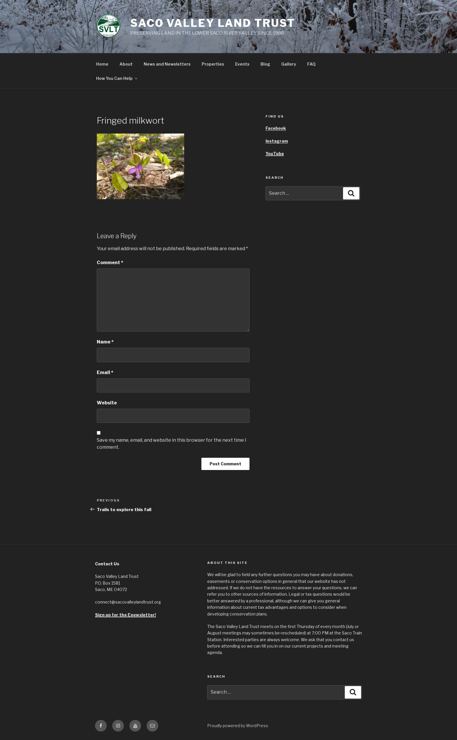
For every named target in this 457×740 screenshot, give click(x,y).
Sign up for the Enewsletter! (125, 614)
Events (242, 64)
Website (107, 403)
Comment (110, 262)
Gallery (288, 64)
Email (105, 372)
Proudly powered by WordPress (237, 725)
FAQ (311, 64)
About (126, 64)
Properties (213, 64)
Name (105, 342)
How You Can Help (117, 78)
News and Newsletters (167, 64)
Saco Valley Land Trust (212, 23)
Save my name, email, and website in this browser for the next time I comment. (171, 443)
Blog (265, 64)
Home (102, 64)
